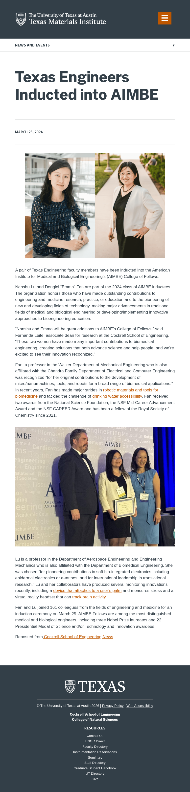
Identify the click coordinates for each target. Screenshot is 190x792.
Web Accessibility (139, 706)
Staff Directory (95, 763)
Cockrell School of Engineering (95, 714)
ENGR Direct (95, 741)
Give (95, 779)
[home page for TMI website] (61, 24)
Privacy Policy (112, 706)
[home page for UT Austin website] (95, 693)
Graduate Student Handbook (94, 768)
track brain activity (89, 597)
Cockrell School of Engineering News (78, 636)
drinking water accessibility (117, 396)
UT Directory (95, 773)
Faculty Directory (95, 746)
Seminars (95, 757)
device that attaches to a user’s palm (87, 590)
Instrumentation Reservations (95, 752)
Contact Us (95, 736)
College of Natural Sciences (95, 720)
